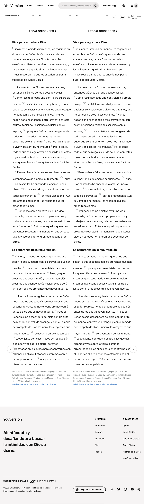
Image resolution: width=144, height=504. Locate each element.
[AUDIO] (114, 17)
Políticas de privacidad (41, 488)
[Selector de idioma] (124, 5)
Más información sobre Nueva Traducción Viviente (34, 384)
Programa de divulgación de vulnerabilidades (22, 491)
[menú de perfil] (134, 5)
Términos (58, 488)
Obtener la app (109, 5)
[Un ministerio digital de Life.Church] (72, 479)
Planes (40, 5)
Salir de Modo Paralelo (134, 17)
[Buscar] (75, 5)
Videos (51, 5)
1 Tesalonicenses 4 (18, 15)
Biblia (29, 5)
